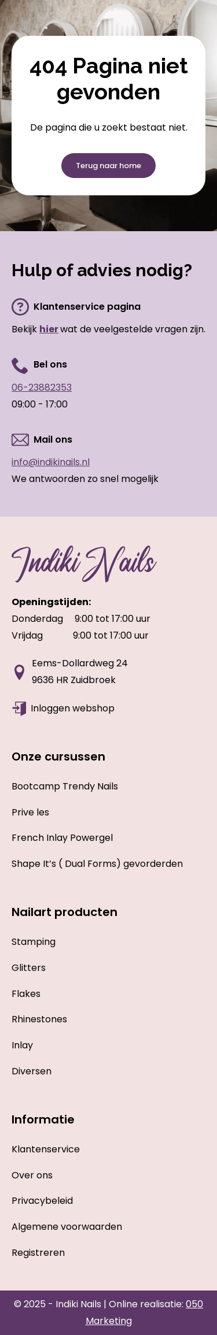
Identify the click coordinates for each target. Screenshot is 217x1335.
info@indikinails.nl (51, 462)
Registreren (38, 1252)
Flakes (26, 993)
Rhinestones (39, 1019)
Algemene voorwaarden (67, 1226)
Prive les (30, 812)
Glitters (29, 967)
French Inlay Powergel (62, 837)
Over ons (32, 1175)
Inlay (22, 1045)
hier (48, 329)
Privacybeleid (42, 1200)
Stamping (34, 941)
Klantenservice (46, 1149)
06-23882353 (42, 387)
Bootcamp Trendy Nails (65, 786)
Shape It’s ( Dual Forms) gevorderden (97, 863)
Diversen (32, 1071)
